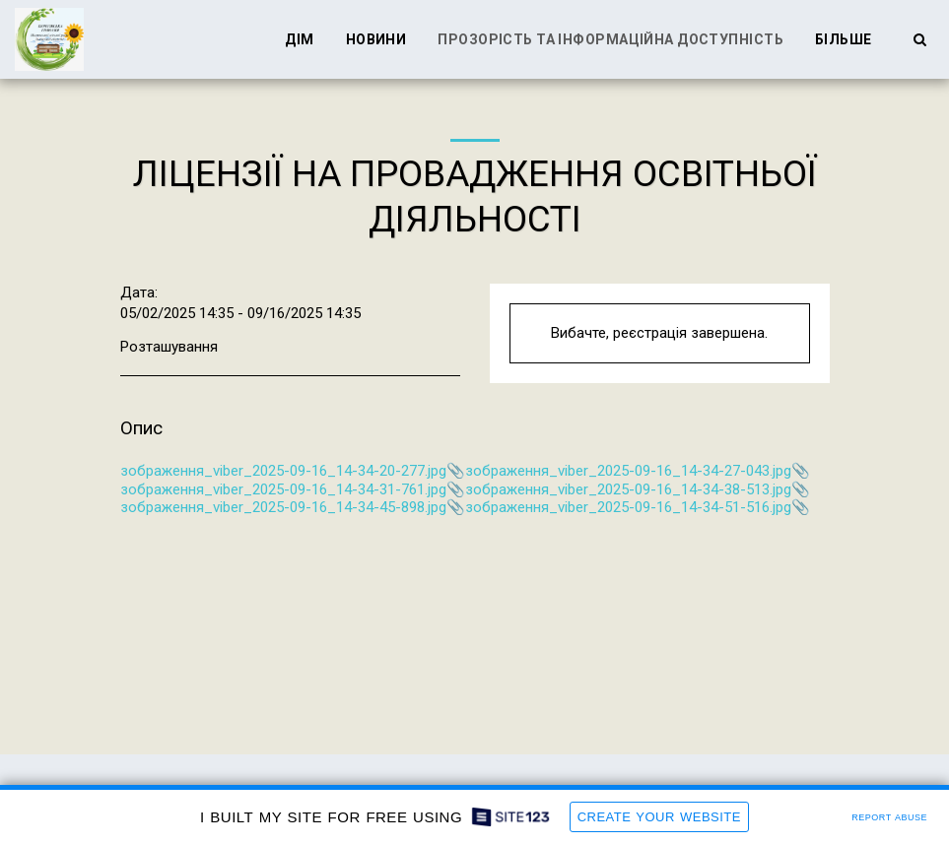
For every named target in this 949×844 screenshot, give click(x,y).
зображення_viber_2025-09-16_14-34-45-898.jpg (283, 507)
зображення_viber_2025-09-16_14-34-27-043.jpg (628, 471)
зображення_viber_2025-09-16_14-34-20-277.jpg (283, 471)
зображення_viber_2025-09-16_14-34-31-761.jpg (283, 489)
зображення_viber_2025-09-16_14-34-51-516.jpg (628, 507)
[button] (919, 39)
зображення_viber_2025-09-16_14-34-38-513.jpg (628, 489)
